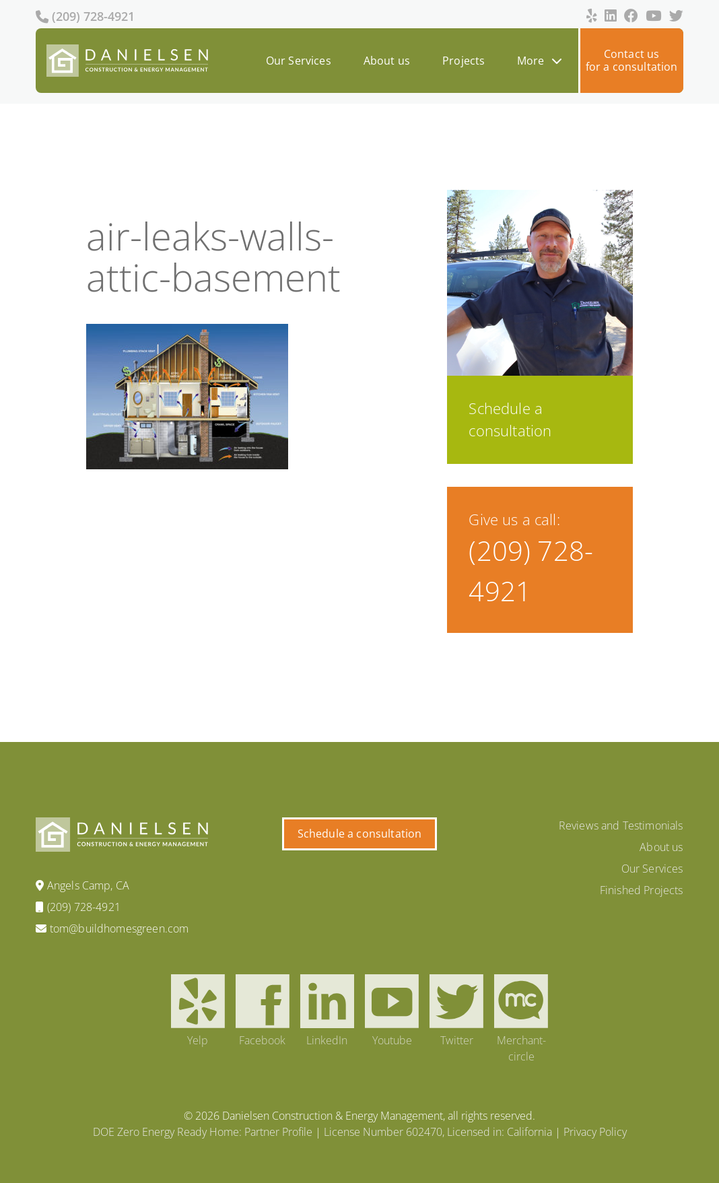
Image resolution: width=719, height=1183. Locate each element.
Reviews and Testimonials (621, 825)
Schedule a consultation (360, 833)
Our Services (298, 60)
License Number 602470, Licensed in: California (438, 1131)
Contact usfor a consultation (632, 60)
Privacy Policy (595, 1131)
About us (387, 60)
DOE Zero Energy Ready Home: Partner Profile (202, 1131)
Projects (463, 60)
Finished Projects (641, 890)
